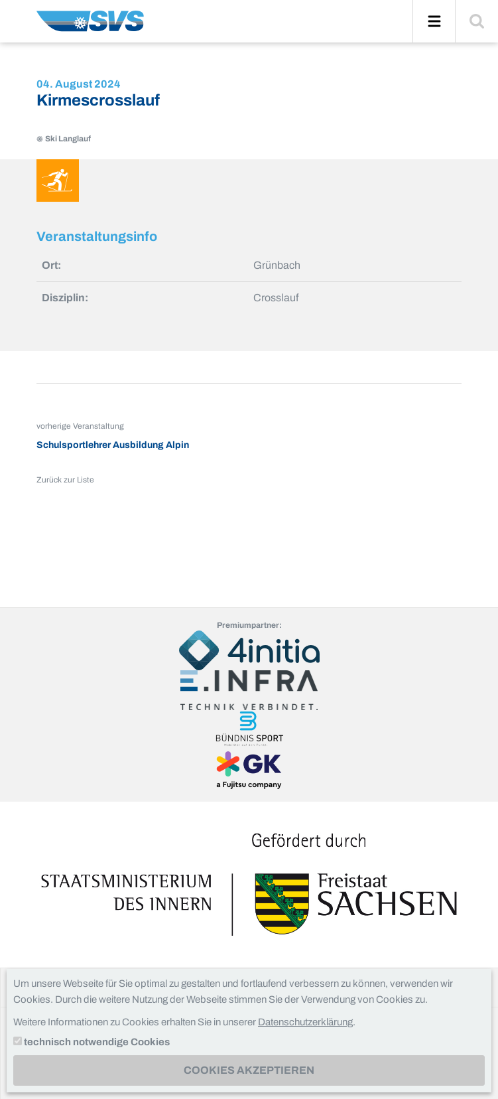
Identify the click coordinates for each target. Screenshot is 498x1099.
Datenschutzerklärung (305, 1022)
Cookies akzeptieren (249, 1070)
